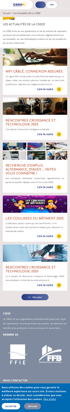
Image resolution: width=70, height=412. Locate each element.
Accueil (6, 13)
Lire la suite (45, 89)
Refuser (32, 408)
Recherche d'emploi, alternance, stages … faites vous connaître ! (31, 169)
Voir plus (37, 297)
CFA (52, 4)
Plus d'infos (49, 401)
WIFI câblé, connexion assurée (34, 71)
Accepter (10, 408)
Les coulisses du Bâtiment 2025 (35, 218)
